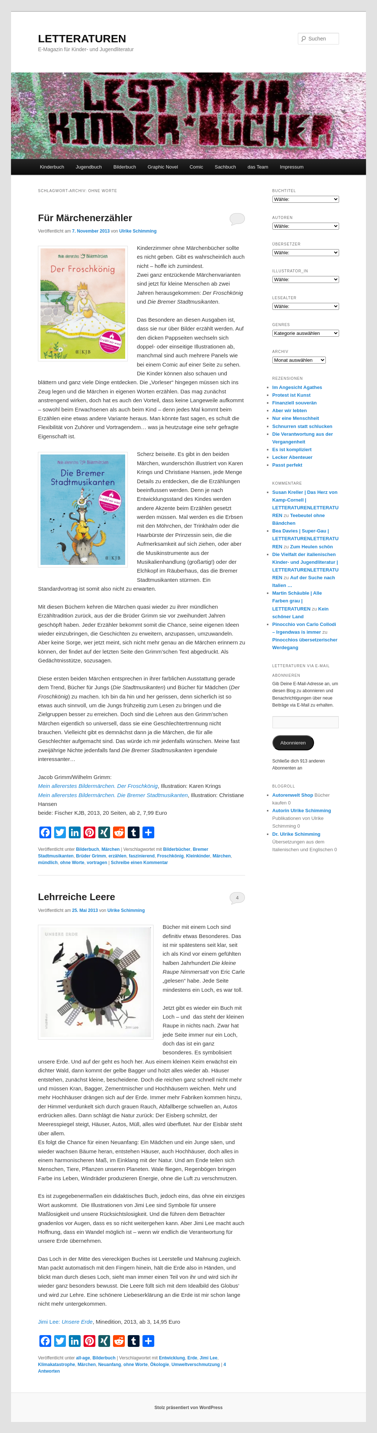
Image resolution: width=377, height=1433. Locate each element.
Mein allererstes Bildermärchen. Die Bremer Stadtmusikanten (113, 795)
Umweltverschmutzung (196, 1364)
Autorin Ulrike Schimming (301, 810)
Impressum (291, 167)
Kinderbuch (52, 167)
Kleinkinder (198, 856)
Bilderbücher (176, 849)
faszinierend (142, 856)
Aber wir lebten (289, 410)
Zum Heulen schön (311, 546)
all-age (83, 1358)
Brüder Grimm (91, 856)
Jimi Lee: (65, 1322)
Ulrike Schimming (137, 231)
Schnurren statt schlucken (302, 426)
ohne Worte (72, 862)
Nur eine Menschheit (295, 418)
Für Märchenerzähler (85, 217)
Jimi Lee (208, 1358)
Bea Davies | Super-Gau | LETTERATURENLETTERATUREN (305, 538)
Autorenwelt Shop (292, 795)
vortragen (97, 862)
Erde (192, 1358)
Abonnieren (293, 743)
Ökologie (159, 1364)
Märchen (111, 849)
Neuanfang (109, 1364)
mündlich (47, 862)
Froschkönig (170, 856)
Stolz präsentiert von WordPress (188, 1407)
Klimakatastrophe (56, 1364)
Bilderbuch (124, 167)
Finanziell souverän (294, 403)
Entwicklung (172, 1358)
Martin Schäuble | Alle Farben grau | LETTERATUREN (297, 600)
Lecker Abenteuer (292, 457)
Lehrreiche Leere (76, 896)
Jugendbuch (89, 167)
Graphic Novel (163, 167)
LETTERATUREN (82, 38)
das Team (258, 167)
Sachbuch (225, 167)
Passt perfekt (287, 465)
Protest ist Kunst (291, 395)
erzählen (118, 856)
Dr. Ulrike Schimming (296, 834)
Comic (196, 167)
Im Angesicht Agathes (297, 387)
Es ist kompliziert (292, 449)
